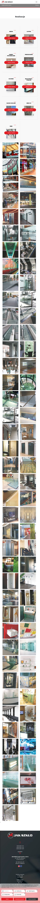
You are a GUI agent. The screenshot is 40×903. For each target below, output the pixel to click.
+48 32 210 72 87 (20, 848)
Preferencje (18, 894)
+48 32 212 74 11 (20, 846)
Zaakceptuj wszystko (19, 899)
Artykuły (37, 5)
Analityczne (18, 891)
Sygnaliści (20, 851)
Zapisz (7, 899)
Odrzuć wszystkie (32, 899)
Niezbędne (6, 891)
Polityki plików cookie (13, 887)
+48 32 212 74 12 (20, 847)
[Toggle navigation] (36, 2)
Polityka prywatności (22, 887)
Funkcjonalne (7, 894)
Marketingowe (32, 891)
